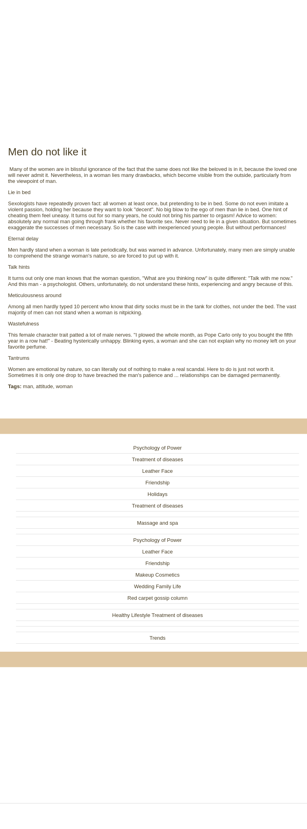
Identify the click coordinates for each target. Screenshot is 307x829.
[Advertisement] (153, 64)
